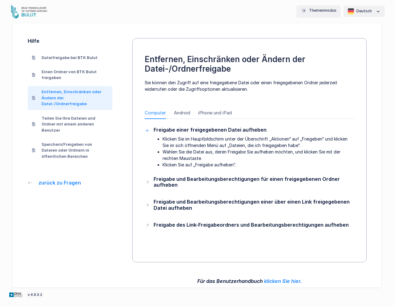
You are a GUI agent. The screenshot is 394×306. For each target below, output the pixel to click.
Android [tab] (182, 113)
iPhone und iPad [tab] (215, 113)
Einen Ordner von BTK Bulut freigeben (64, 74)
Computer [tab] (155, 113)
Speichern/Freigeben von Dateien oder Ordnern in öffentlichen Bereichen (62, 150)
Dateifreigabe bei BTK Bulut (65, 57)
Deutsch (364, 11)
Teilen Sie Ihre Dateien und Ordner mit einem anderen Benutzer (64, 124)
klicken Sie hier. (283, 281)
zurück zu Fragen (54, 183)
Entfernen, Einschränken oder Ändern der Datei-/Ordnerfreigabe (67, 97)
